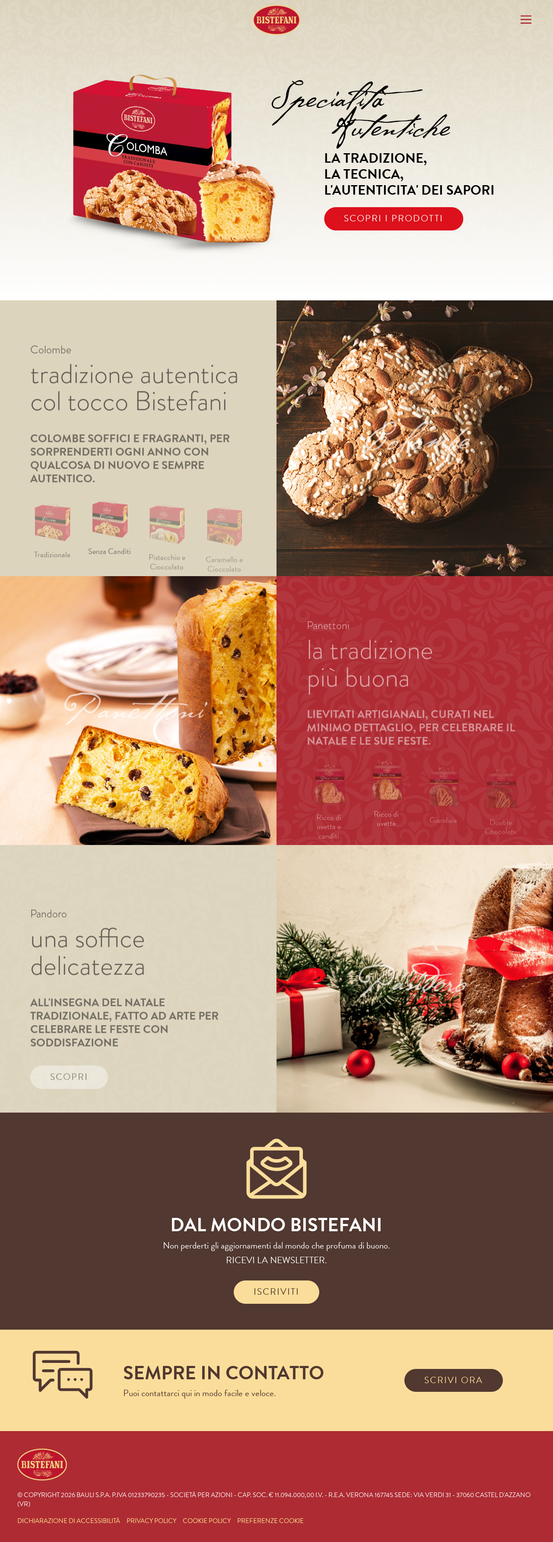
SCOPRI (69, 1094)
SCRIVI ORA (453, 1380)
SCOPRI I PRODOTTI (393, 218)
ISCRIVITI (276, 1292)
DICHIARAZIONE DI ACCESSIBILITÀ (68, 1521)
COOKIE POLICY (207, 1521)
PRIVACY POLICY (151, 1521)
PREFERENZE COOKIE (270, 1521)
